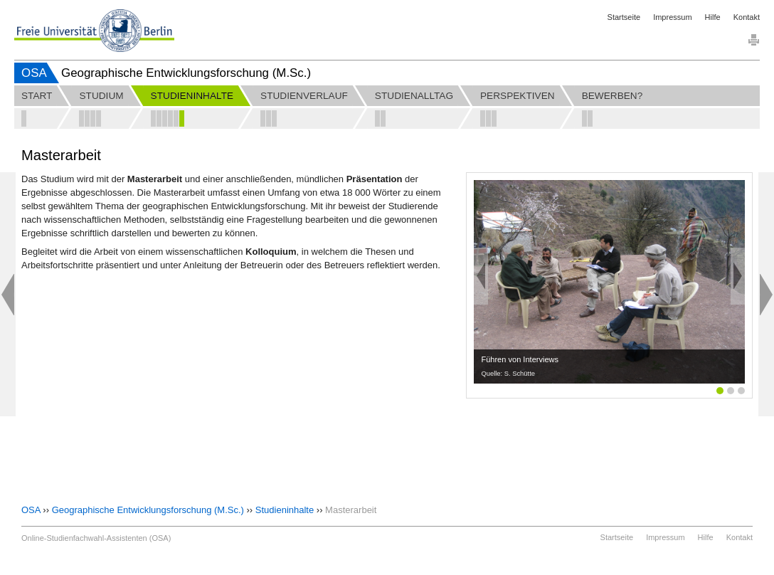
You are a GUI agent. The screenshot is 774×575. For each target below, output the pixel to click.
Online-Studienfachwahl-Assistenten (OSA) (96, 538)
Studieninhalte (284, 510)
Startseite (624, 17)
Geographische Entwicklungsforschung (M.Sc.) (148, 510)
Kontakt (746, 17)
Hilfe (713, 17)
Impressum (672, 17)
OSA (34, 73)
